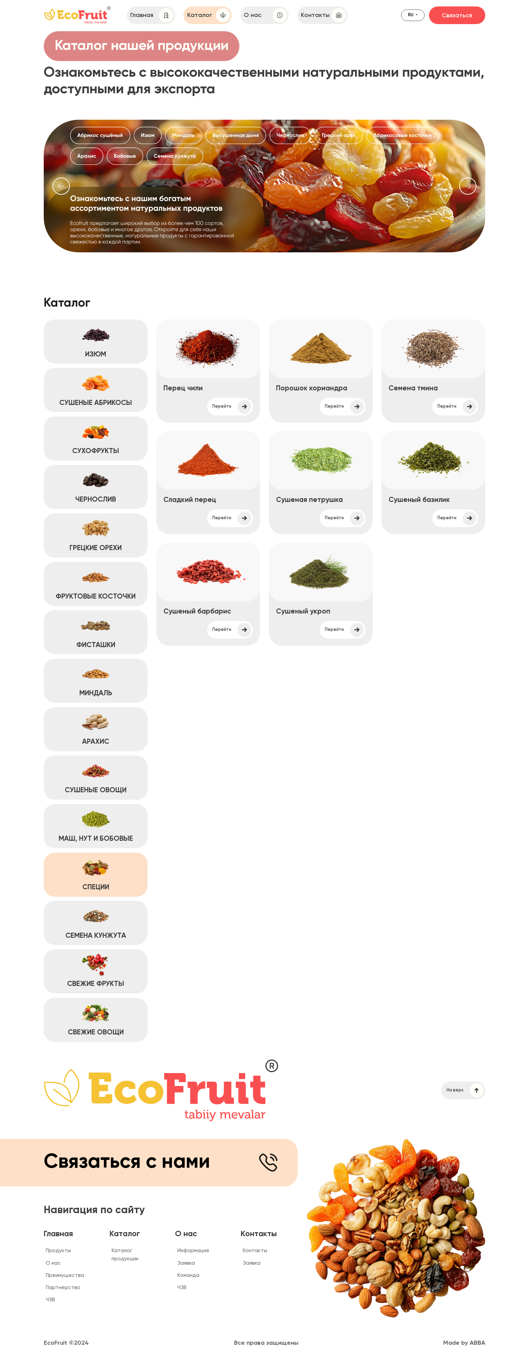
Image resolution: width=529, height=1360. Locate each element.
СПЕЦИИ (95, 874)
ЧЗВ (50, 1299)
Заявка (186, 1263)
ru (411, 15)
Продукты (58, 1250)
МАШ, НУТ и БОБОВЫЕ (96, 825)
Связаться (457, 16)
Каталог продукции (125, 1254)
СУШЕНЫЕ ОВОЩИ (95, 777)
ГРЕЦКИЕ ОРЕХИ (96, 535)
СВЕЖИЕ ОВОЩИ (96, 1019)
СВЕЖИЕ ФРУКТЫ (95, 971)
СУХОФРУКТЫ (95, 438)
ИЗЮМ (95, 341)
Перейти (231, 407)
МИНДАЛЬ (95, 680)
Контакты (323, 15)
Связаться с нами (162, 1162)
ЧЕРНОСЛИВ (95, 486)
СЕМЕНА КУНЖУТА (95, 922)
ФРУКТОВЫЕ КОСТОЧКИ (96, 583)
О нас (265, 15)
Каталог (208, 15)
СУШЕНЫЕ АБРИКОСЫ (95, 389)
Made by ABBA (464, 1343)
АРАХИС (95, 728)
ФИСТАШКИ (95, 631)
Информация (193, 1250)
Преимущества (65, 1275)
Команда (188, 1275)
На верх (465, 1090)
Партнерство (63, 1287)
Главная (151, 15)
